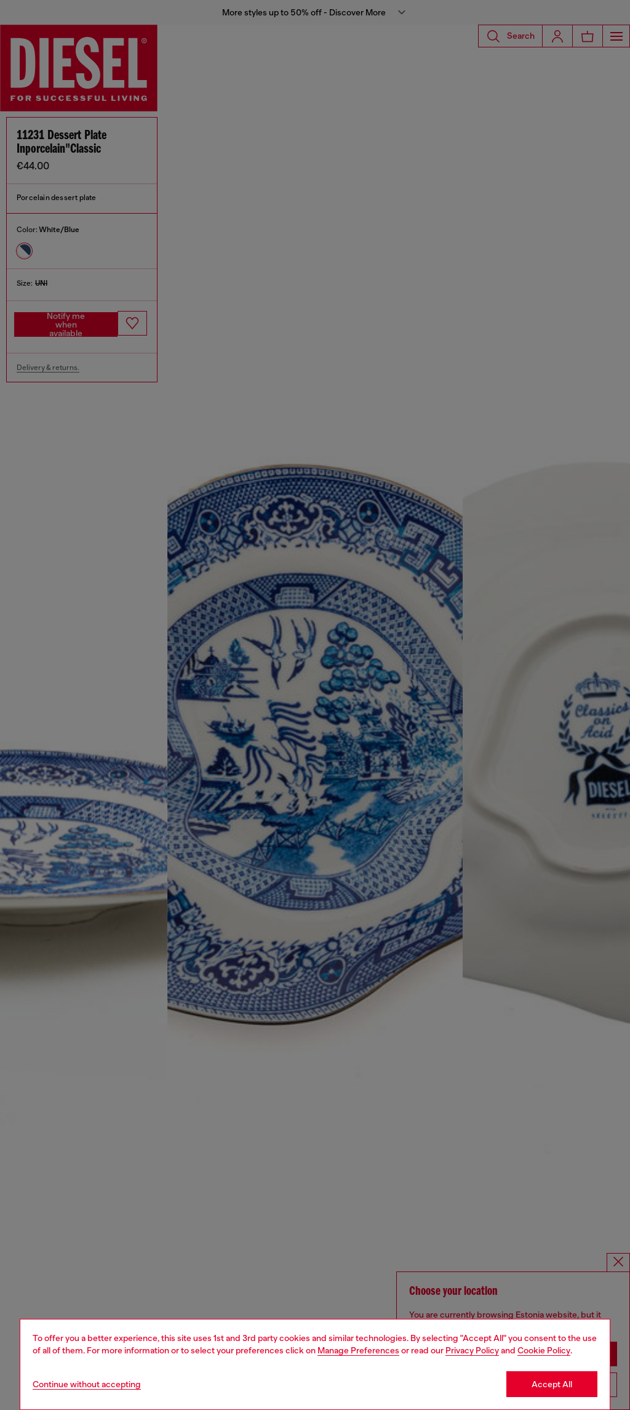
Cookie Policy (543, 1350)
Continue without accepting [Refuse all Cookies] (87, 1384)
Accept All (552, 1384)
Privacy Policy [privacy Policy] (472, 1350)
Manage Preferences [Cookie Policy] (358, 1350)
